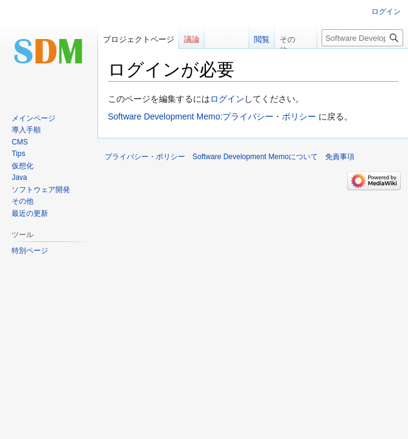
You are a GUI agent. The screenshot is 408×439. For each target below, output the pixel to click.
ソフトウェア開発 (41, 189)
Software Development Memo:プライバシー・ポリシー (212, 116)
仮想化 (22, 166)
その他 (22, 201)
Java (19, 177)
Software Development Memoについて (255, 156)
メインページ (33, 118)
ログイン (227, 99)
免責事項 (339, 156)
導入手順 (26, 130)
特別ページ (30, 250)
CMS (20, 142)
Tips (18, 153)
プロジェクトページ (138, 39)
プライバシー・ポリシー (145, 156)
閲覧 (255, 39)
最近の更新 (30, 213)
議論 (192, 39)
